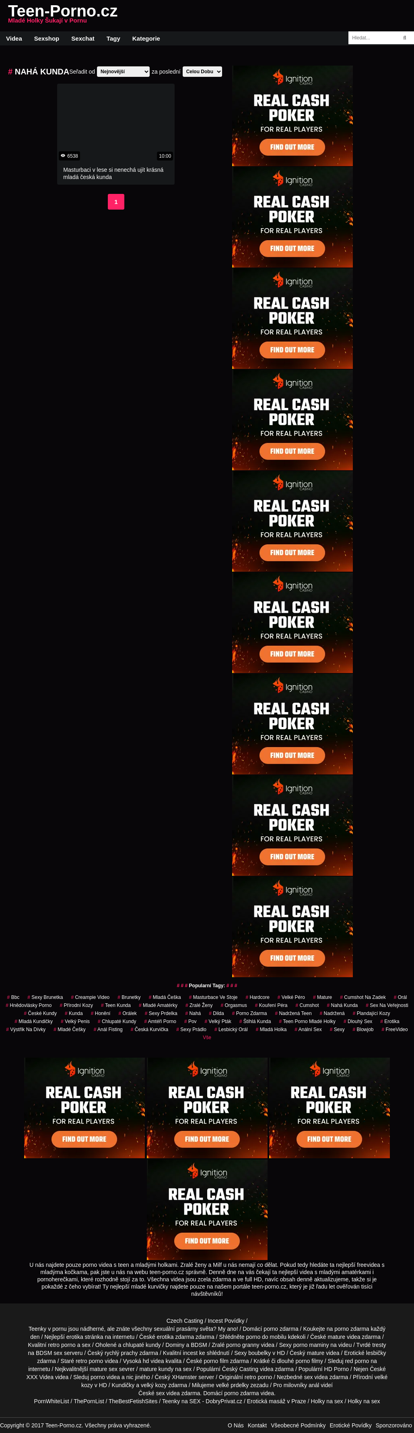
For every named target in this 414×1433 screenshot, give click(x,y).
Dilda (216, 1013)
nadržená (332, 1013)
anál (314, 1385)
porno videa (105, 1377)
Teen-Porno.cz (63, 15)
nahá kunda (342, 1005)
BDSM (199, 1345)
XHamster (184, 1377)
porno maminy (311, 1345)
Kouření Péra (271, 1005)
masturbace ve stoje (213, 997)
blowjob (362, 1029)
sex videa (168, 1393)
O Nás (236, 1425)
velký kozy (154, 1385)
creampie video (90, 997)
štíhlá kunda (255, 1021)
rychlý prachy (121, 1353)
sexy (337, 1029)
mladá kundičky (33, 1021)
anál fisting (108, 1029)
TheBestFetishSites (133, 1401)
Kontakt (257, 1425)
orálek (127, 1013)
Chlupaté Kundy (117, 1021)
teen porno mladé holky (307, 1021)
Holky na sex (327, 1401)
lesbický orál (231, 1029)
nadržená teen (293, 1013)
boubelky (259, 1353)
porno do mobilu (266, 1337)
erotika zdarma (175, 1337)
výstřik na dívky (25, 1029)
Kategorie (146, 38)
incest (190, 1353)
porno (271, 1329)
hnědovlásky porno (28, 1005)
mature (337, 1337)
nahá (193, 1013)
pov (190, 1021)
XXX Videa (40, 1377)
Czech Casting (185, 1321)
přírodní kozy (76, 1005)
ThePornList (89, 1401)
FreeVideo (395, 1029)
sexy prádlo (191, 1029)
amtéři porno (160, 1021)
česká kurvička (149, 1029)
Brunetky (128, 997)
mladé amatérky (158, 1005)
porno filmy (309, 1361)
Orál (400, 997)
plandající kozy (371, 1013)
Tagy (113, 38)
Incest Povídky (226, 1321)
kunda (74, 1013)
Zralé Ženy (198, 1005)
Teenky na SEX (181, 1401)
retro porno (61, 1345)
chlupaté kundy (142, 1345)
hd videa (153, 1361)
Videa (14, 38)
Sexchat (83, 38)
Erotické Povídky (350, 1425)
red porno (357, 1361)
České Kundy (40, 1013)
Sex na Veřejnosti (387, 1005)
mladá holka (271, 1029)
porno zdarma (249, 1013)
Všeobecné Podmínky (298, 1425)
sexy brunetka (45, 997)
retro (250, 1377)
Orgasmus (233, 1005)
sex (308, 1377)
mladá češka (165, 997)
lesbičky (376, 1353)
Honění (101, 1013)
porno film (216, 1361)
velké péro (291, 997)
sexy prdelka (161, 1013)
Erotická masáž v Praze (276, 1401)
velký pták (218, 1021)
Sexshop (47, 38)
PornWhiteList (51, 1401)
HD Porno (336, 1369)
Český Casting (240, 1369)
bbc (13, 997)
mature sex (103, 1369)
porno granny (243, 1345)
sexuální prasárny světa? (185, 1329)
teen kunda (116, 1005)
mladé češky (69, 1029)
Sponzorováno (394, 1425)
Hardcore (257, 997)
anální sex (308, 1029)
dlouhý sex (358, 1021)
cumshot (307, 1005)
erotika (389, 1021)
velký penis (75, 1021)
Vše (207, 1037)
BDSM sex (49, 1353)
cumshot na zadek (362, 997)
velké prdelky (232, 1385)
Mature (322, 997)
